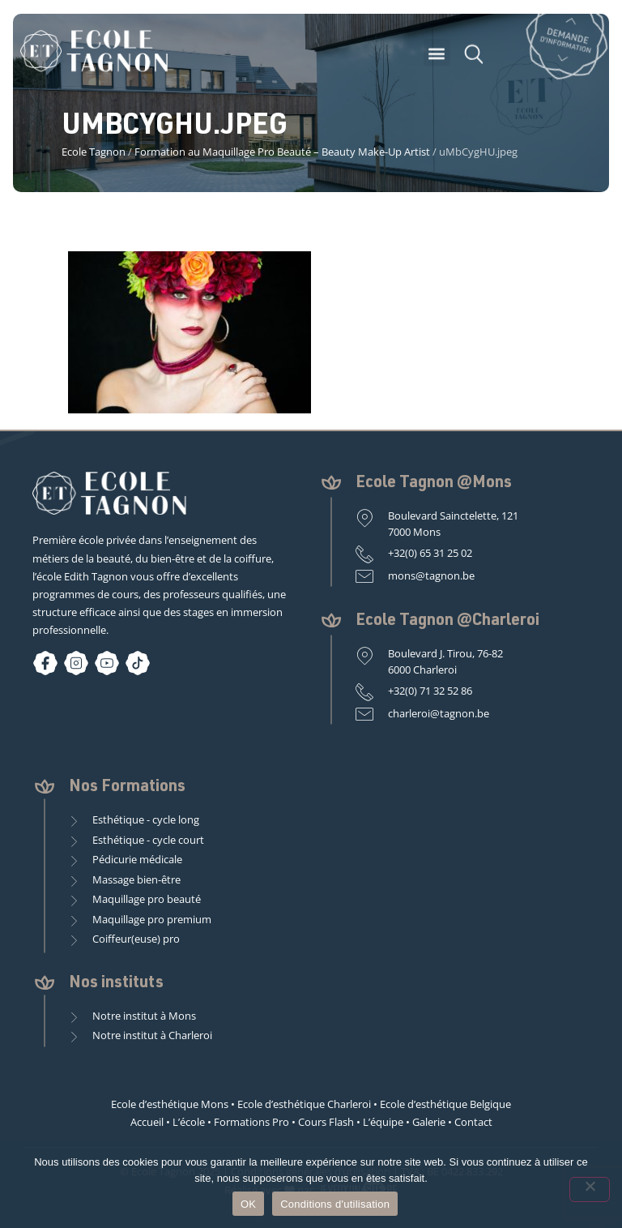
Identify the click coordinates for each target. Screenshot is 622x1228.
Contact (473, 1122)
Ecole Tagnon (94, 151)
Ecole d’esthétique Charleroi (304, 1104)
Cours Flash (326, 1122)
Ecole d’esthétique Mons (169, 1104)
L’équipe (383, 1122)
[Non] (589, 1189)
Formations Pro (251, 1122)
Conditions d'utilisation (335, 1204)
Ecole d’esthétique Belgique (445, 1104)
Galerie (428, 1122)
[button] (437, 58)
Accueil (147, 1122)
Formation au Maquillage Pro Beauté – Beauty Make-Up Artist (282, 151)
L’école (189, 1122)
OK (248, 1204)
